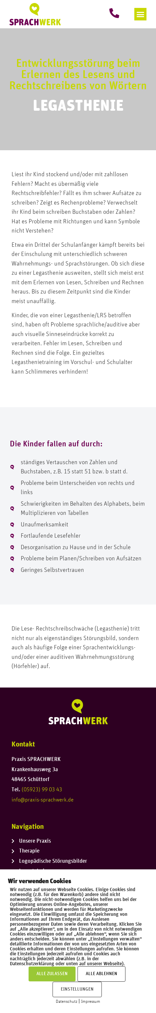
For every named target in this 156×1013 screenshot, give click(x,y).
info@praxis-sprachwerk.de (42, 800)
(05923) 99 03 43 (42, 790)
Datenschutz (66, 1001)
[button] (140, 14)
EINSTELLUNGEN (77, 989)
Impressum (90, 1001)
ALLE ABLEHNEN (101, 973)
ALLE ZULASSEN (52, 973)
